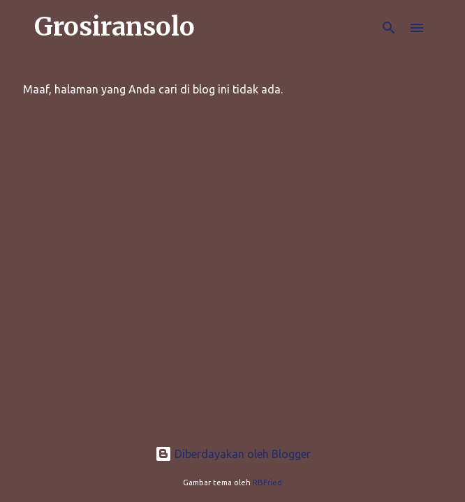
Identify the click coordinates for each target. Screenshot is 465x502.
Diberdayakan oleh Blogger (233, 454)
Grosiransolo (114, 27)
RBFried (267, 482)
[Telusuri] (389, 28)
